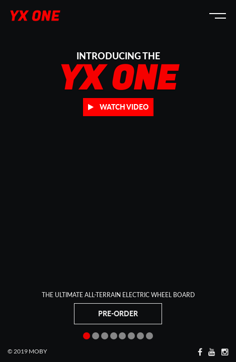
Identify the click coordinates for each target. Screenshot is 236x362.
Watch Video (118, 107)
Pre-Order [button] (118, 313)
